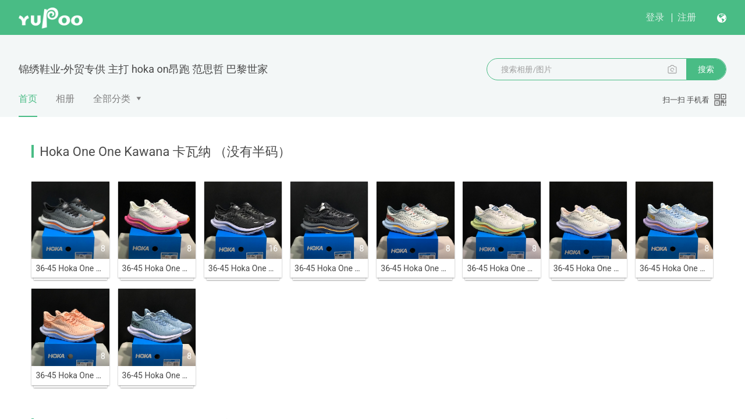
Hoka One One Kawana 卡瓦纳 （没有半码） (165, 151)
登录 (654, 17)
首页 (28, 104)
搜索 (706, 69)
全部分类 (111, 98)
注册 (686, 17)
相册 (65, 98)
